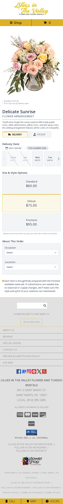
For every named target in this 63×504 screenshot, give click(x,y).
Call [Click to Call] (10, 501)
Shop (16, 22)
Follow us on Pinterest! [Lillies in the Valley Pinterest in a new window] (31, 450)
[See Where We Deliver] (31, 322)
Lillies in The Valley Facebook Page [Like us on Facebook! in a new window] (31, 444)
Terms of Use (52, 492)
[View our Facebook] (18, 372)
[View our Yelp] (44, 372)
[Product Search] (32, 305)
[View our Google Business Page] (24, 372)
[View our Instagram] (29, 372)
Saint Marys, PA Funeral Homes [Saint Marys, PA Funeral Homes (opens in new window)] (21, 472)
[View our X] (39, 372)
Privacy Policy (11, 492)
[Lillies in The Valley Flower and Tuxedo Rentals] (31, 15)
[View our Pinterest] (34, 372)
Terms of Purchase (32, 492)
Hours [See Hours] (52, 501)
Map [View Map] (31, 501)
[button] (31, 432)
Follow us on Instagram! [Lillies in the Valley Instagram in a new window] (30, 447)
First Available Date (37, 148)
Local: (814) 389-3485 (31, 400)
